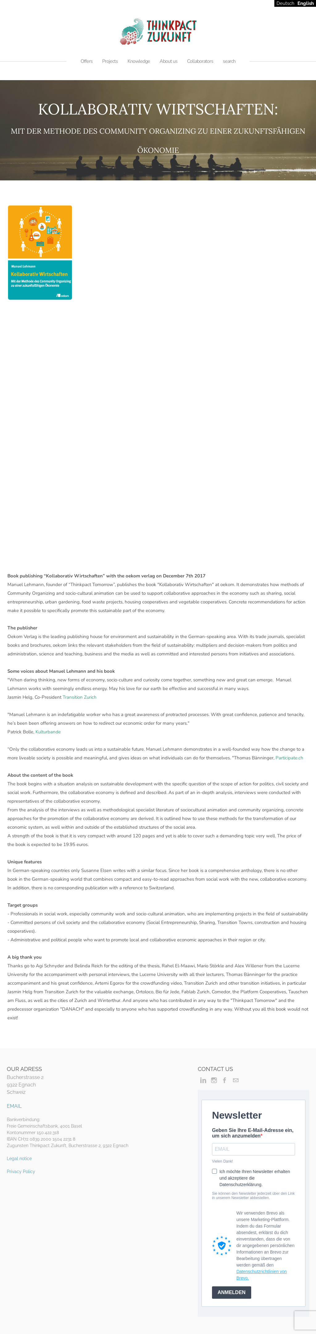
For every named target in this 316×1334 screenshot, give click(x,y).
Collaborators (200, 61)
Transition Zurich (80, 697)
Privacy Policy (21, 1171)
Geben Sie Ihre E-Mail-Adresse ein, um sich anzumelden (252, 1133)
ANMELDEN (232, 1292)
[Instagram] (214, 1080)
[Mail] (236, 1080)
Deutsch (285, 3)
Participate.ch (289, 758)
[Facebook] (225, 1080)
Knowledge (138, 61)
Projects (110, 61)
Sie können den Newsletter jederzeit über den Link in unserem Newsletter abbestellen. (253, 1195)
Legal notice (19, 1158)
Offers (87, 61)
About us (168, 61)
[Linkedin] (203, 1080)
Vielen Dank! (222, 1161)
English (305, 3)
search (229, 61)
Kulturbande (48, 732)
